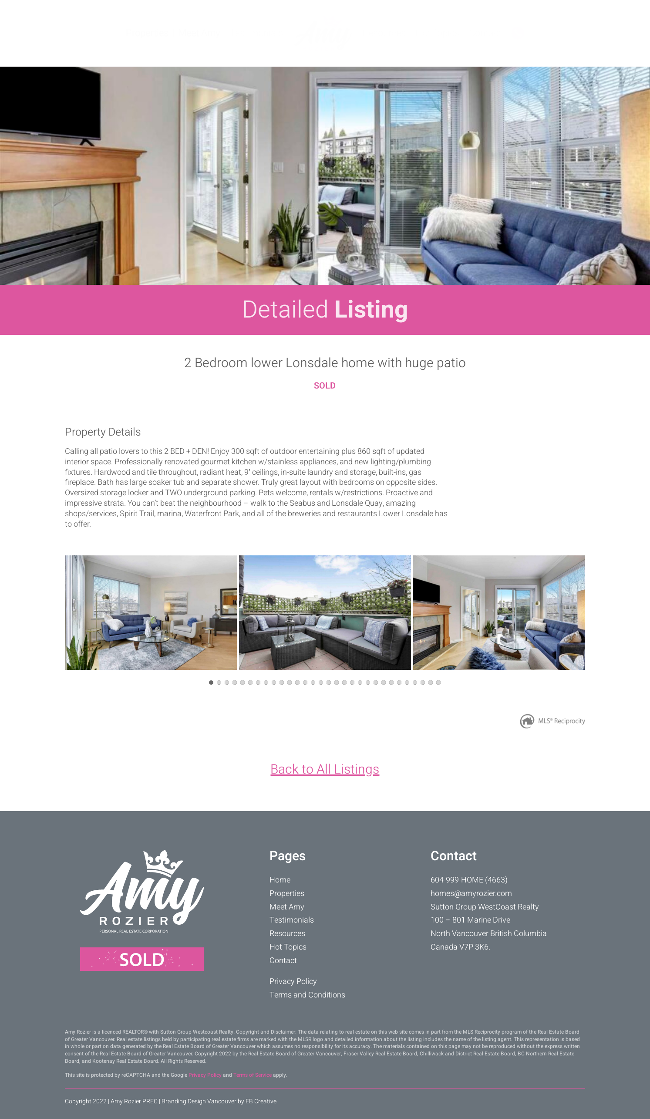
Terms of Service (252, 1075)
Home (279, 880)
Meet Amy (199, 33)
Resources (384, 33)
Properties (147, 33)
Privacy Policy (293, 981)
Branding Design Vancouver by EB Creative (219, 1101)
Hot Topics (437, 33)
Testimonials (256, 33)
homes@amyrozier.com (471, 893)
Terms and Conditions (307, 995)
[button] (211, 682)
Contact (485, 33)
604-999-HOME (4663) (469, 880)
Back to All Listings (324, 769)
